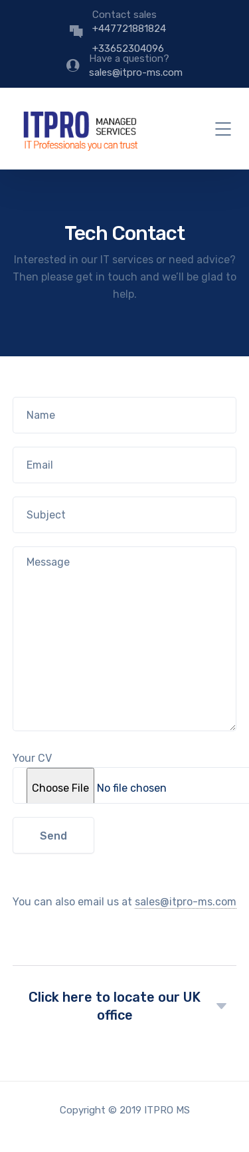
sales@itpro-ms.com (185, 901)
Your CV (32, 758)
